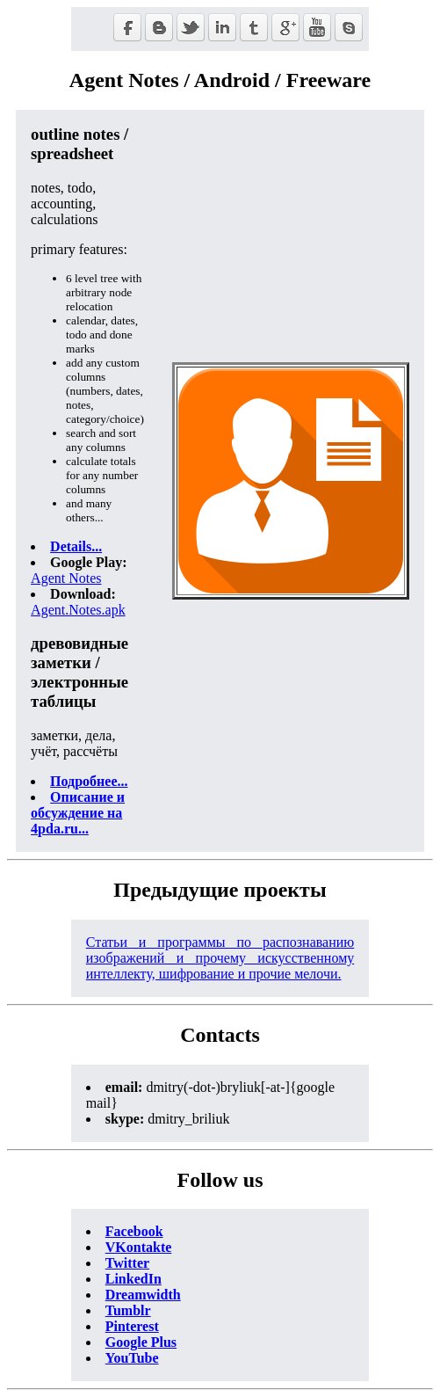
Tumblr (128, 1310)
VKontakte (138, 1247)
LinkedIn (133, 1278)
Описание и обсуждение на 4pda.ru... (78, 812)
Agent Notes (66, 578)
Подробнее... (88, 781)
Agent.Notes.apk (78, 609)
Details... (76, 546)
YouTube (132, 1357)
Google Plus (141, 1342)
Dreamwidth (143, 1294)
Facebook (134, 1231)
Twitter (127, 1262)
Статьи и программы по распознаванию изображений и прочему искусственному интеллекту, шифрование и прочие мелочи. (220, 958)
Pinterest (132, 1326)
